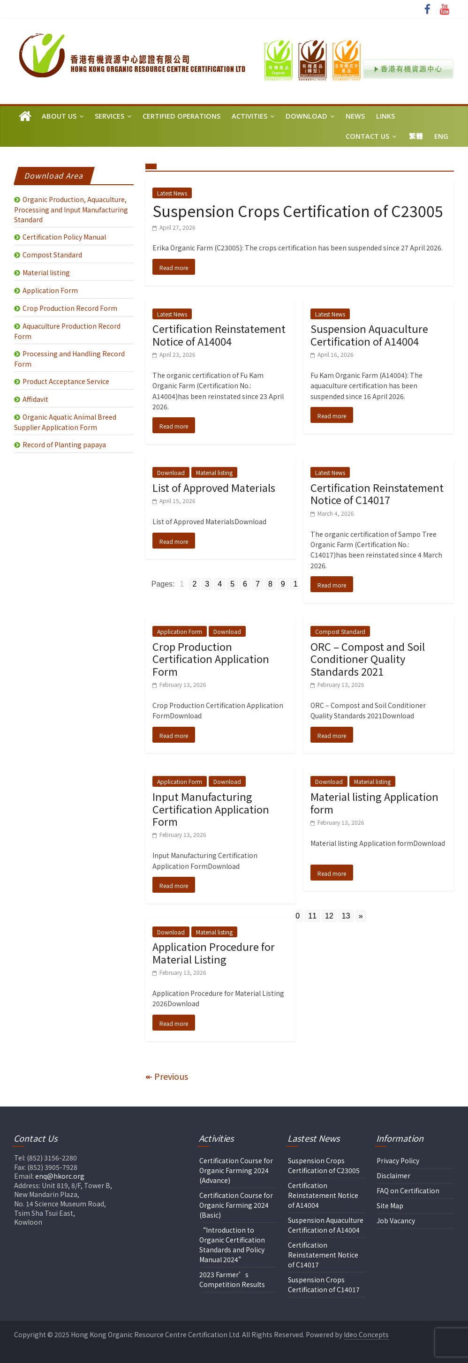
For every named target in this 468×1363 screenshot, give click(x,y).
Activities (249, 116)
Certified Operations (181, 116)
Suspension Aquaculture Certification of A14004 (369, 334)
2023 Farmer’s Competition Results (232, 1279)
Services (109, 116)
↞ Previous (166, 1076)
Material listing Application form (374, 802)
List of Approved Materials (213, 487)
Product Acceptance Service (66, 381)
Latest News (172, 193)
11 (312, 916)
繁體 (416, 136)
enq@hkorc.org (59, 1176)
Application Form (179, 631)
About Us (59, 116)
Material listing (214, 472)
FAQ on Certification (408, 1190)
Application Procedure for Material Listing (213, 952)
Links (385, 116)
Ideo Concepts (366, 1334)
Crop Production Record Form (70, 308)
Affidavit (35, 399)
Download (306, 116)
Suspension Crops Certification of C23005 (297, 210)
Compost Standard (340, 631)
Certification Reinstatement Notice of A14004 (219, 334)
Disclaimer (393, 1175)
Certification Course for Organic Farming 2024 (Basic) (236, 1205)
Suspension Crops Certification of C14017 (324, 1284)
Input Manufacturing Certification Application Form (210, 808)
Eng (441, 136)
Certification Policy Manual (64, 236)
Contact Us (367, 136)
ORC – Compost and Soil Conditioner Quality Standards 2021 (367, 658)
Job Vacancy (396, 1220)
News (355, 116)
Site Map (390, 1205)
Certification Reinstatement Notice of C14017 (377, 493)
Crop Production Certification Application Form (210, 658)
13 (346, 916)
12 (329, 916)
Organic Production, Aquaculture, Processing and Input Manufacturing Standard (71, 209)
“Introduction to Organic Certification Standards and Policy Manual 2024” (232, 1244)
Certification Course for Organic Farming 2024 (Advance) (236, 1170)
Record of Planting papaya (64, 444)
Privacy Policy (398, 1160)
